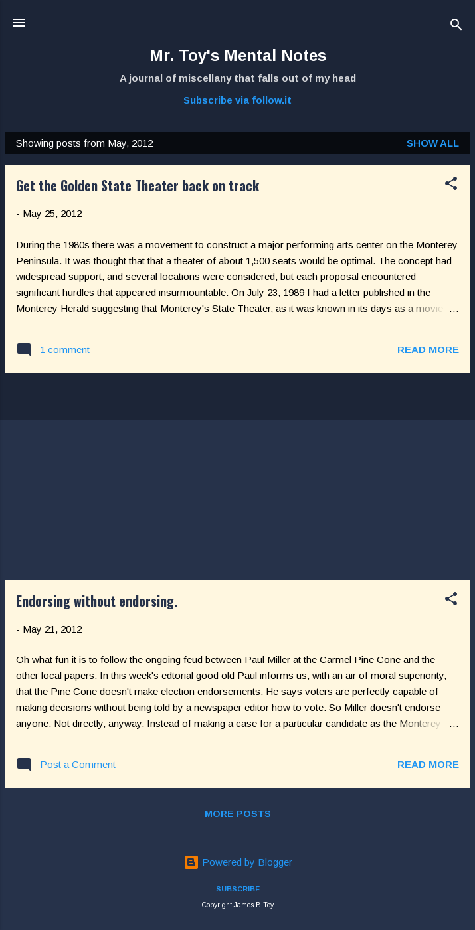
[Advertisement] (237, 477)
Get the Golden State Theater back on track (137, 185)
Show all (433, 143)
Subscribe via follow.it (237, 100)
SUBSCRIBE (238, 889)
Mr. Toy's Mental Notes (237, 55)
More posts (238, 814)
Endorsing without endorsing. (96, 601)
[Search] (456, 27)
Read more (428, 349)
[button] (451, 185)
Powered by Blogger (237, 862)
